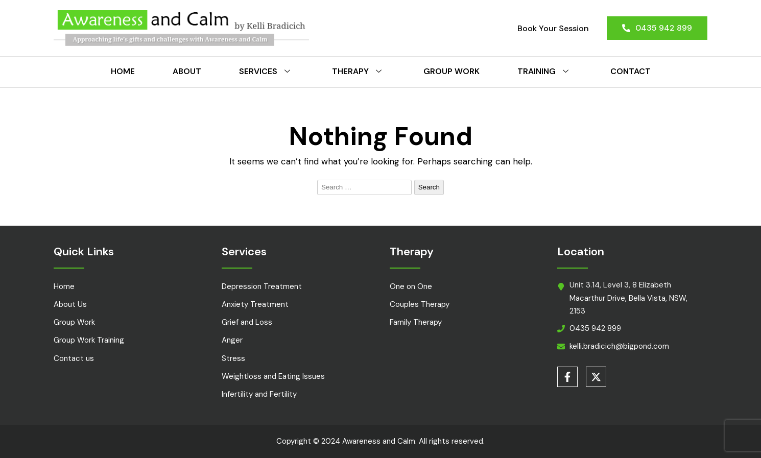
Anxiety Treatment (255, 304)
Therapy (359, 71)
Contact (630, 71)
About (187, 71)
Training (545, 71)
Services (266, 71)
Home (123, 71)
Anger (232, 340)
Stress (233, 358)
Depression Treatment (262, 286)
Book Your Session (553, 28)
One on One (411, 286)
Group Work (451, 71)
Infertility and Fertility (259, 394)
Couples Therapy (419, 304)
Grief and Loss (247, 322)
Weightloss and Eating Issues (273, 376)
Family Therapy (416, 322)
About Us (70, 304)
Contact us (74, 358)
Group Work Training (89, 340)
